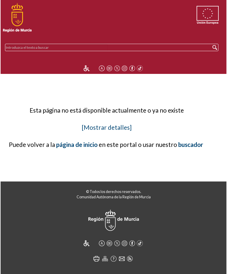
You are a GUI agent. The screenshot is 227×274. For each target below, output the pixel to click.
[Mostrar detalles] (107, 127)
